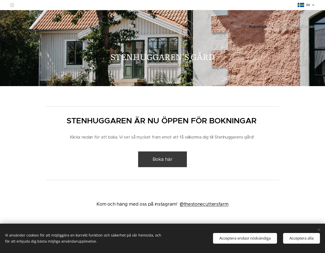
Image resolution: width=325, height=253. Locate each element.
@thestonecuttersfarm (204, 204)
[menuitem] (237, 26)
